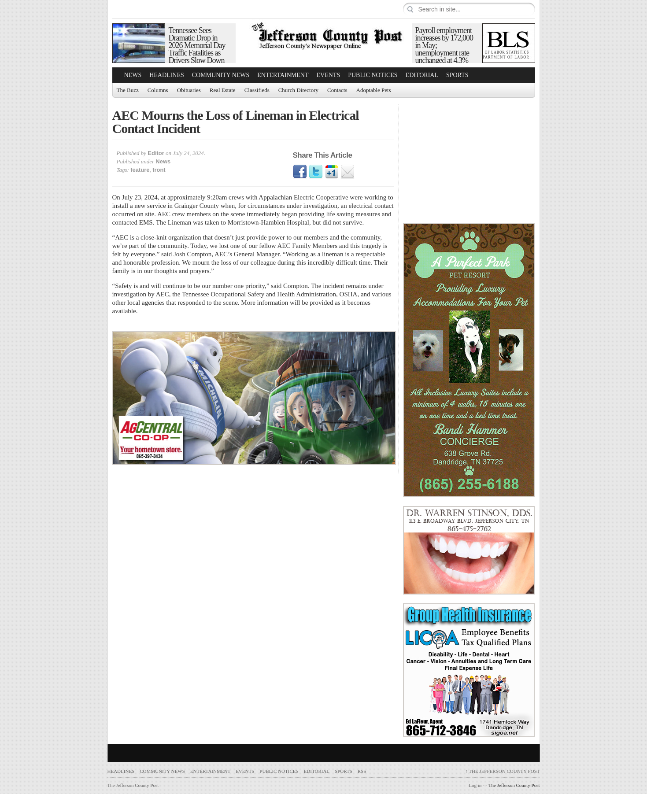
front (159, 169)
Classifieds (257, 90)
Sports (457, 75)
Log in (475, 785)
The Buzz (128, 90)
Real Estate (223, 90)
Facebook (300, 172)
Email (347, 172)
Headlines (166, 75)
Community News (221, 75)
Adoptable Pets (373, 90)
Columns (158, 90)
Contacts (337, 90)
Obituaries (189, 90)
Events (328, 75)
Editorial (422, 75)
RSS (362, 771)
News (133, 75)
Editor (156, 153)
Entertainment (282, 75)
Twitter (316, 172)
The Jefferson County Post (502, 771)
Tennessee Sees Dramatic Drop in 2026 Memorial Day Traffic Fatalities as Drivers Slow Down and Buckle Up (197, 49)
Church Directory (298, 90)
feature (139, 169)
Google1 (332, 172)
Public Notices (372, 75)
